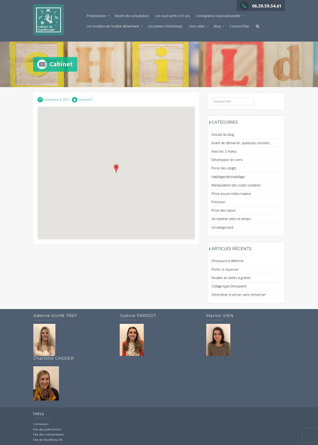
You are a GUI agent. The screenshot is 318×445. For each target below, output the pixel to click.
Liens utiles (197, 26)
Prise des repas (224, 210)
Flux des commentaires (48, 434)
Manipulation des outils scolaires (236, 185)
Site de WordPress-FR (47, 440)
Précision (218, 202)
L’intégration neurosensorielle (218, 16)
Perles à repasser (225, 269)
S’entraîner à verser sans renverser (239, 294)
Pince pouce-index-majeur (231, 193)
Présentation (96, 16)
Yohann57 (85, 99)
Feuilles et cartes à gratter (231, 277)
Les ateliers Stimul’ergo (165, 26)
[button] (258, 26)
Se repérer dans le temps (231, 218)
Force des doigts (224, 168)
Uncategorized (222, 227)
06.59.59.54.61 (261, 5)
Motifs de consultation (132, 16)
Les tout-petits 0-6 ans (172, 16)
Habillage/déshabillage (228, 176)
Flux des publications (47, 429)
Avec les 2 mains (224, 151)
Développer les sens (227, 159)
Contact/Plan (239, 26)
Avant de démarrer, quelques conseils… (242, 143)
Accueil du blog (223, 134)
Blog (217, 26)
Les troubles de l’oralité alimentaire (113, 26)
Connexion (40, 424)
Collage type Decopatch (229, 286)
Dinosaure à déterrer (228, 260)
